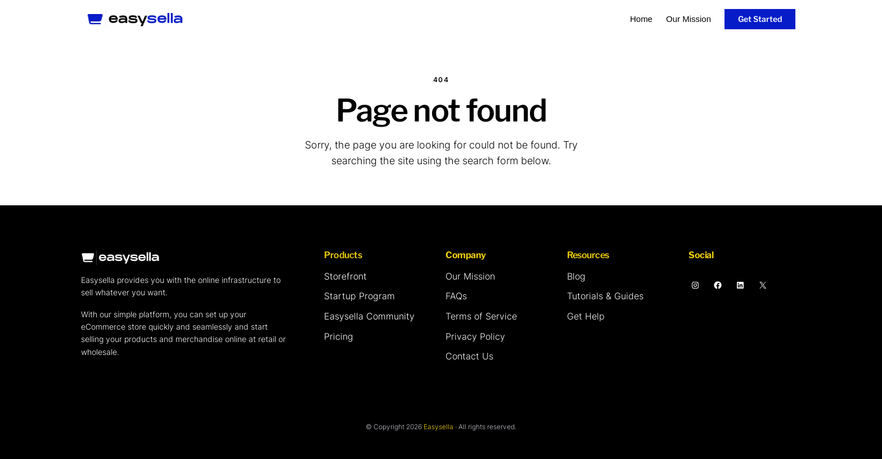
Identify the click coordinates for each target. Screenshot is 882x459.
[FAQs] (456, 296)
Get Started (760, 19)
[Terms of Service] (481, 316)
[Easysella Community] (369, 316)
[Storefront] (345, 276)
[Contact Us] (469, 356)
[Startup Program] (359, 296)
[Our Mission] (470, 276)
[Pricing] (338, 337)
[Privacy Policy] (475, 337)
